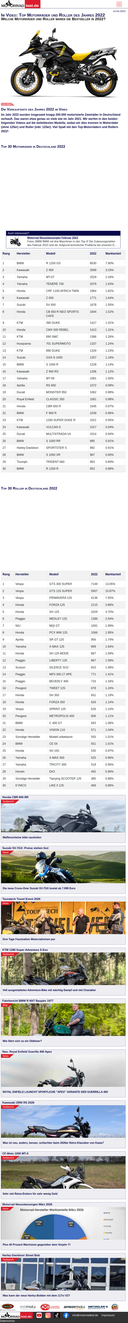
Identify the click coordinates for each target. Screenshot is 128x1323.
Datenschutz (7, 1320)
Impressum (108, 1315)
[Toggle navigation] (119, 4)
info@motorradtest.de (85, 1315)
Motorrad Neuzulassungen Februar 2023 (52, 237)
